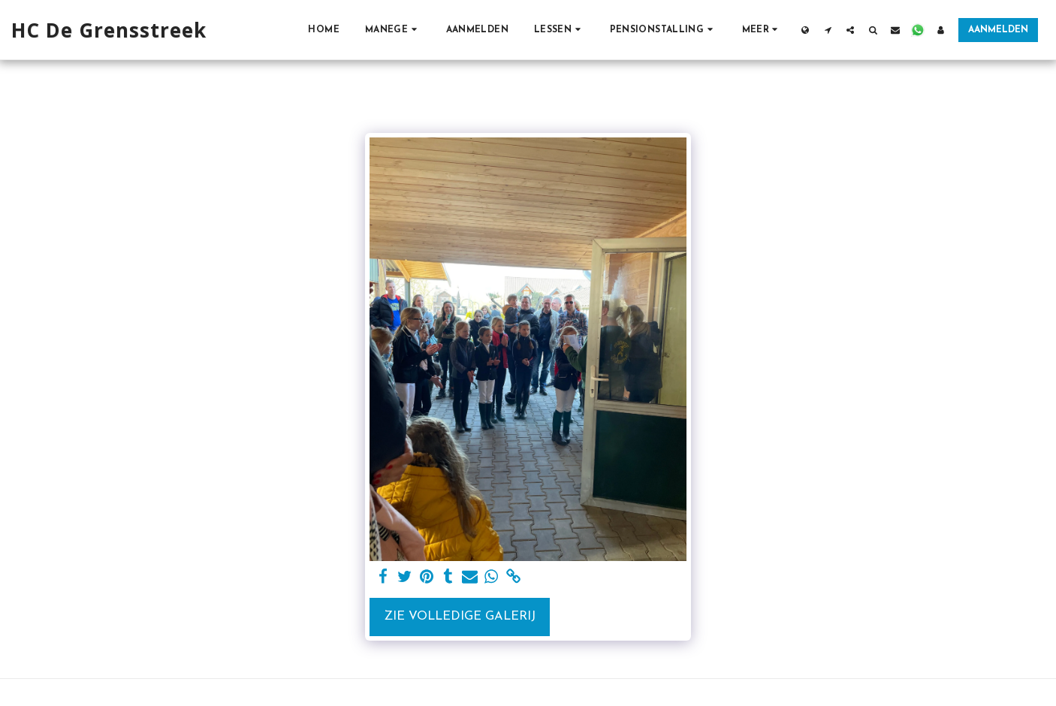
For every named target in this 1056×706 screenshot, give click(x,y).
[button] (393, 30)
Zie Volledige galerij (460, 617)
